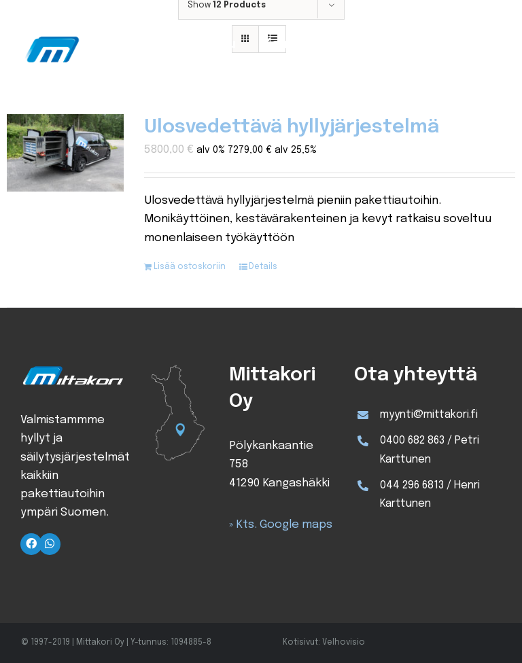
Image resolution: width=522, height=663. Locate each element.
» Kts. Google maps (280, 525)
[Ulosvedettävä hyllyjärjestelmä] (65, 153)
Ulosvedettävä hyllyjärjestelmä (291, 127)
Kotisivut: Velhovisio (324, 643)
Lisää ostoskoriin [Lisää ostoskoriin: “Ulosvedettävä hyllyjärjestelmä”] (190, 267)
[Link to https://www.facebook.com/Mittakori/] (31, 544)
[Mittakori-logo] (94, 36)
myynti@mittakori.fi (429, 414)
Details (263, 267)
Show (227, 5)
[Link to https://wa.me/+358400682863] (49, 544)
